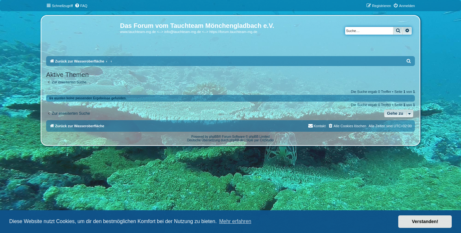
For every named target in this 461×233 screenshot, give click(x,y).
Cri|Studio (267, 140)
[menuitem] (81, 6)
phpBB (214, 136)
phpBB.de (237, 140)
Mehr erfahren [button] (235, 221)
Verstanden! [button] (425, 221)
